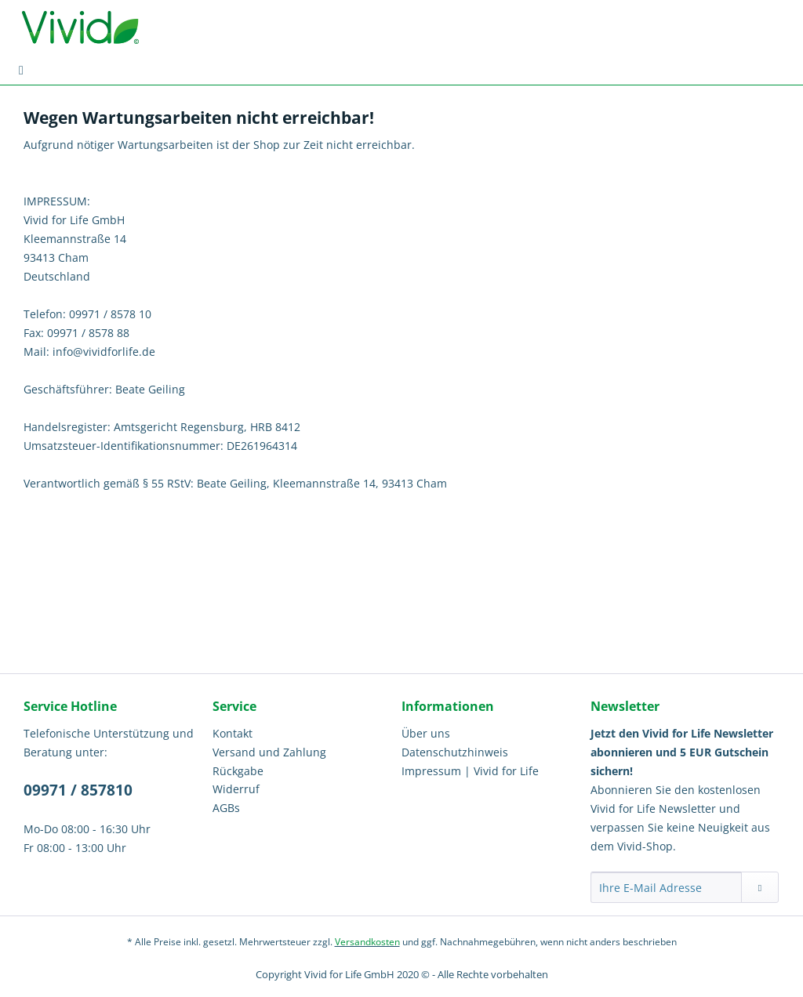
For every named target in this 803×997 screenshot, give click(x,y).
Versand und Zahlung (269, 752)
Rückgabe (238, 770)
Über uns (426, 733)
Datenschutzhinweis (455, 752)
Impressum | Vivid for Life (470, 770)
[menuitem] (21, 70)
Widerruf (236, 788)
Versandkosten (367, 941)
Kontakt (233, 733)
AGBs (226, 807)
